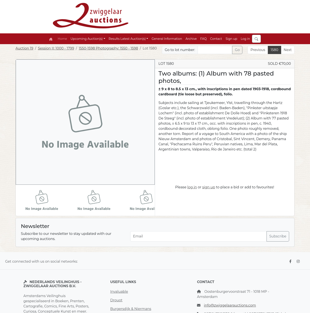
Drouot (116, 300)
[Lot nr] (215, 50)
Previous (257, 50)
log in (192, 187)
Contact (216, 39)
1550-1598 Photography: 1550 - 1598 (108, 48)
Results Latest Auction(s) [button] (127, 39)
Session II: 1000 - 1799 (56, 48)
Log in (245, 39)
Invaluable (119, 292)
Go (237, 50)
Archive (191, 39)
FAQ (203, 39)
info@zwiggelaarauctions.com (230, 305)
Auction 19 (24, 48)
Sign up (231, 39)
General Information (167, 39)
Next (288, 50)
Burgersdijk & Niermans (130, 309)
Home (62, 39)
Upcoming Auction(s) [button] (86, 39)
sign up (208, 187)
